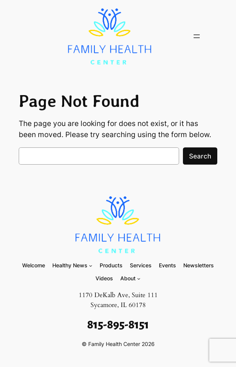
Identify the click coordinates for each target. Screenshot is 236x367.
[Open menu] (196, 36)
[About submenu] (139, 278)
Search (200, 156)
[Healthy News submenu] (90, 265)
